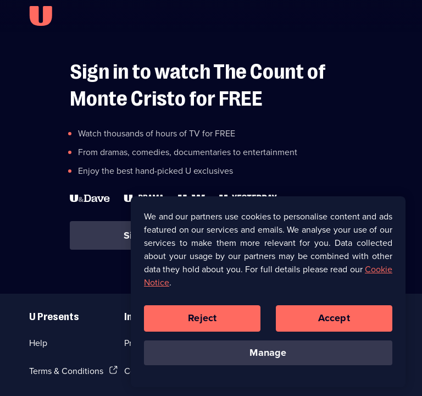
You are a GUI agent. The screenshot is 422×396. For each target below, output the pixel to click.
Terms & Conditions (66, 371)
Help (38, 343)
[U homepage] (40, 16)
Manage (267, 355)
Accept (334, 321)
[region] (268, 294)
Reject (202, 321)
